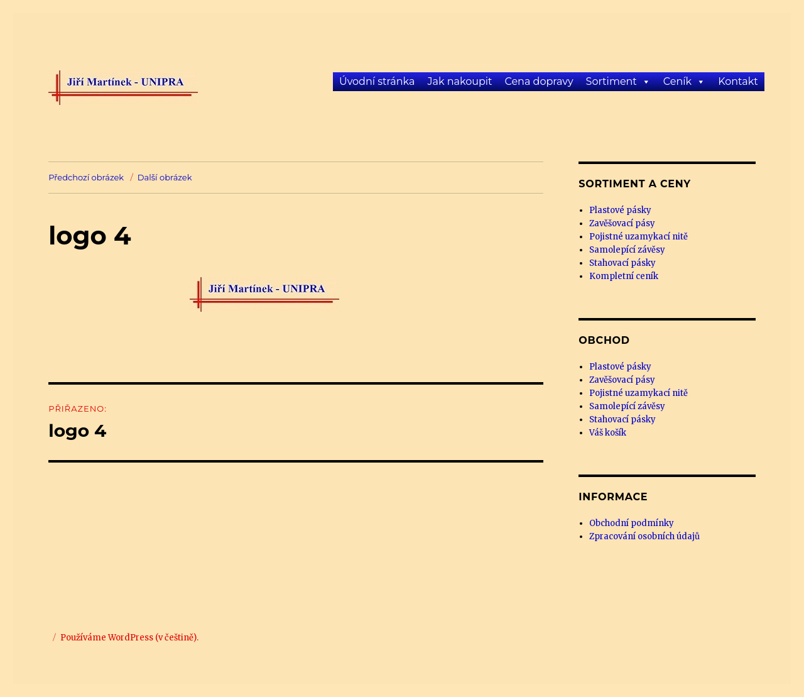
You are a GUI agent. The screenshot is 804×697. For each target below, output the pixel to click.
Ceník (677, 81)
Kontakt (738, 81)
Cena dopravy (538, 81)
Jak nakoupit (459, 81)
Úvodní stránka (377, 81)
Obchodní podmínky (631, 523)
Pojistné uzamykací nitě (638, 236)
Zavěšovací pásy (622, 223)
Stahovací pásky (622, 263)
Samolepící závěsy (627, 249)
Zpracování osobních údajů (644, 536)
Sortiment (611, 81)
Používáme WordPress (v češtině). (129, 637)
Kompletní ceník (623, 276)
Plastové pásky (620, 210)
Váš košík (607, 432)
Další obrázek (165, 177)
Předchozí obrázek (86, 177)
